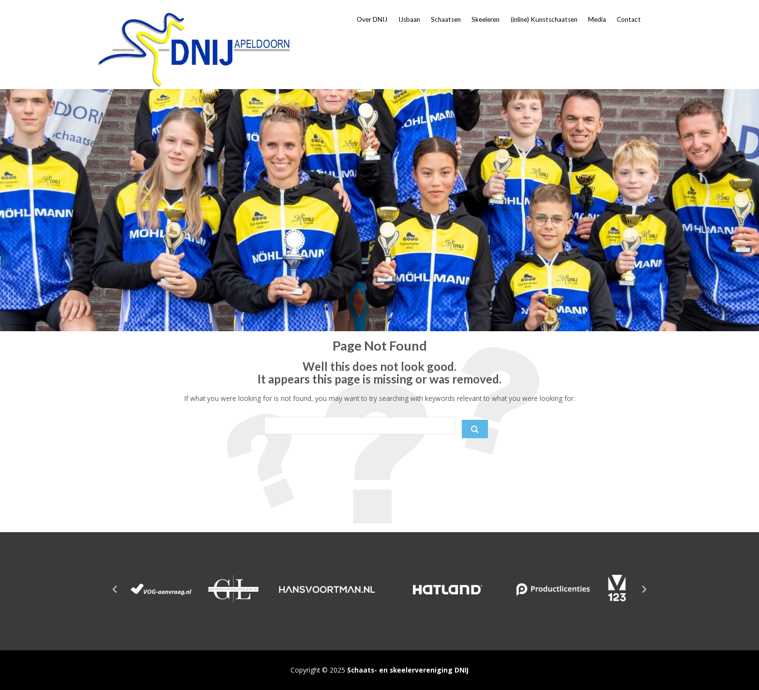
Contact (629, 19)
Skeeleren (485, 19)
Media (597, 19)
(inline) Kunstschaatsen (544, 19)
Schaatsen (446, 19)
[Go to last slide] (115, 589)
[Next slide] (644, 589)
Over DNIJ (372, 19)
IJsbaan (409, 19)
